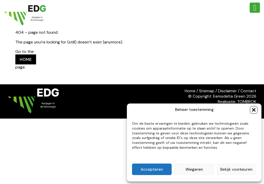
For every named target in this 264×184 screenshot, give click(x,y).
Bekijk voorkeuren (236, 169)
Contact (248, 91)
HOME (26, 59)
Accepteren (152, 169)
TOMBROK (246, 101)
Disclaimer (227, 91)
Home (190, 91)
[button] (253, 109)
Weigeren (194, 169)
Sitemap (206, 91)
